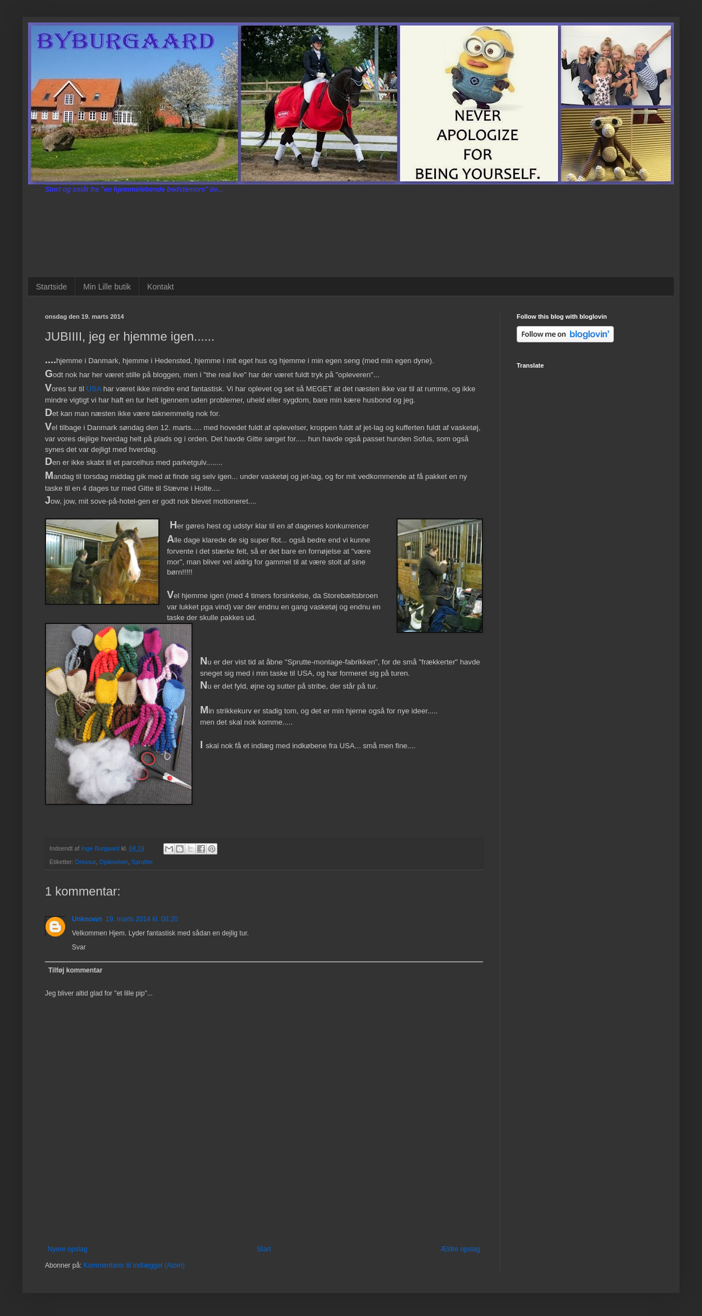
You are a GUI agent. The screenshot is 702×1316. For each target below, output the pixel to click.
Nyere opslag (68, 1249)
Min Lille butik (107, 286)
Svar (79, 947)
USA (93, 389)
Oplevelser (113, 861)
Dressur (85, 861)
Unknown (87, 919)
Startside (51, 286)
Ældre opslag (460, 1249)
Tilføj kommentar (75, 970)
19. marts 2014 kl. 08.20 (142, 919)
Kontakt (160, 286)
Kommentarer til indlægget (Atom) (134, 1265)
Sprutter (142, 861)
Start (264, 1249)
